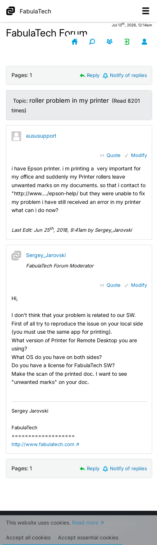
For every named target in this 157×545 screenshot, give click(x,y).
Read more (85, 529)
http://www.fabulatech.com (43, 444)
